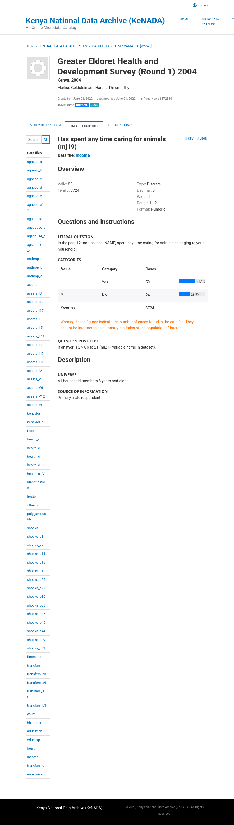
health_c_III (35, 465)
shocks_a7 (35, 545)
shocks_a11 (36, 554)
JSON (202, 138)
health (32, 748)
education (34, 731)
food (30, 431)
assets (32, 285)
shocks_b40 (36, 623)
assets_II (34, 319)
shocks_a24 (36, 580)
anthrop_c (34, 276)
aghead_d (34, 187)
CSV (189, 138)
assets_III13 (36, 362)
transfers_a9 (36, 683)
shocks (32, 528)
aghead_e (34, 196)
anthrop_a (35, 259)
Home (184, 19)
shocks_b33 (36, 605)
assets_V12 (36, 396)
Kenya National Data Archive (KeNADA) (95, 20)
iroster (32, 496)
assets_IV (34, 371)
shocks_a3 (35, 536)
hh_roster (34, 723)
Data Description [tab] (84, 126)
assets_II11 (36, 336)
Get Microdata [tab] (120, 125)
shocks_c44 (36, 631)
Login (199, 5)
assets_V (34, 379)
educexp (33, 740)
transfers (34, 665)
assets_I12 (35, 302)
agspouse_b (36, 227)
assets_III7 (35, 353)
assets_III (34, 345)
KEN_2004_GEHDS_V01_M (101, 46)
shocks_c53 (36, 648)
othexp (32, 505)
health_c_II (35, 456)
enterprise (35, 774)
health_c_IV (36, 474)
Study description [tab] (45, 125)
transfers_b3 (36, 705)
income (33, 757)
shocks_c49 (36, 640)
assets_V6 (35, 388)
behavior (33, 414)
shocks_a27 (36, 588)
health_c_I (35, 448)
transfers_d (35, 766)
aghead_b (34, 170)
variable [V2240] (138, 46)
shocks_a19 (36, 571)
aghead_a (34, 162)
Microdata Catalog (210, 21)
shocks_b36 (36, 614)
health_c (33, 439)
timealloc (34, 657)
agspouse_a (36, 219)
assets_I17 (35, 311)
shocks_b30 (36, 597)
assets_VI (34, 405)
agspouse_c (36, 236)
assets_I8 (34, 293)
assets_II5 (35, 327)
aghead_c (34, 179)
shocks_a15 (36, 562)
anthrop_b (35, 267)
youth (31, 714)
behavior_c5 (36, 422)
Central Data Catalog (58, 46)
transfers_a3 (36, 674)
